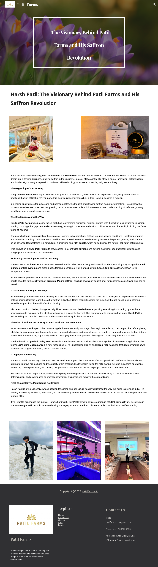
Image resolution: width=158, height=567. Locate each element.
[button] (154, 4)
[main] (79, 42)
